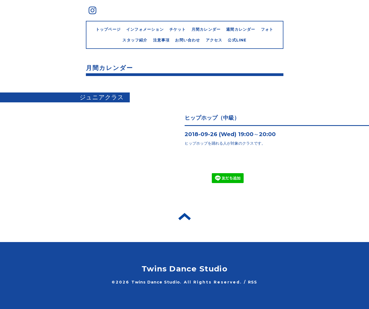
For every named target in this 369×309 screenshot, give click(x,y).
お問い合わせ (187, 40)
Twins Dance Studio (184, 268)
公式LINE (237, 40)
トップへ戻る (184, 216)
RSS (252, 282)
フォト (267, 29)
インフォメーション (145, 29)
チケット (177, 29)
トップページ (108, 29)
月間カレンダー (206, 29)
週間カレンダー (240, 29)
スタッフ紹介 (134, 40)
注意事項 (161, 40)
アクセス (214, 40)
